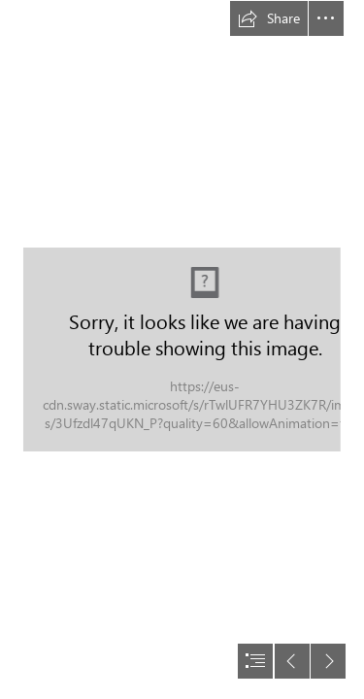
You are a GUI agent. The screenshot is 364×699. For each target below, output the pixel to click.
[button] (269, 18)
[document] (182, 349)
